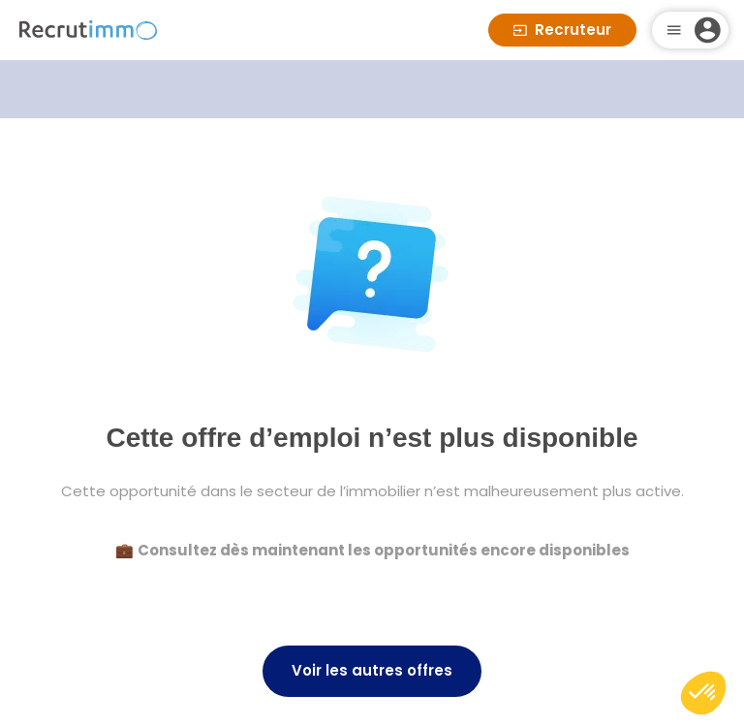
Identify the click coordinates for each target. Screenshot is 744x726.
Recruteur (562, 29)
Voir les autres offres (372, 670)
